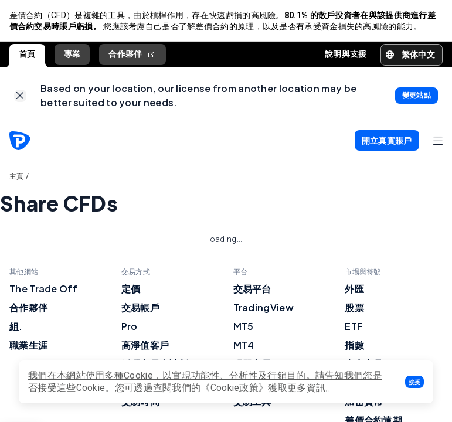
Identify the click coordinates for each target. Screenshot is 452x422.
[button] (414, 382)
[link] (20, 96)
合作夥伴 (132, 55)
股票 (354, 308)
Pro (129, 327)
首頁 (27, 54)
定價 (131, 289)
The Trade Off (43, 289)
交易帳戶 (140, 308)
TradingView (263, 308)
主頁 (16, 177)
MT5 (243, 327)
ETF (354, 327)
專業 (72, 54)
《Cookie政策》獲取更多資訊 (262, 387)
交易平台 (252, 289)
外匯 (354, 289)
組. (16, 327)
